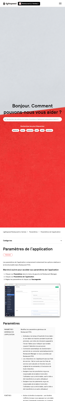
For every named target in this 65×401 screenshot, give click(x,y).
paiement (29, 130)
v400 (42, 130)
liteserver (15, 130)
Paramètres (33, 232)
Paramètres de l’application (50, 232)
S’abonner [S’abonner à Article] (8, 254)
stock (22, 130)
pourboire (49, 130)
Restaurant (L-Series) (29, 4)
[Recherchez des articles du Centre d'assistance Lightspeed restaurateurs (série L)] (32, 119)
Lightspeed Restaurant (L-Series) (14, 232)
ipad (37, 130)
